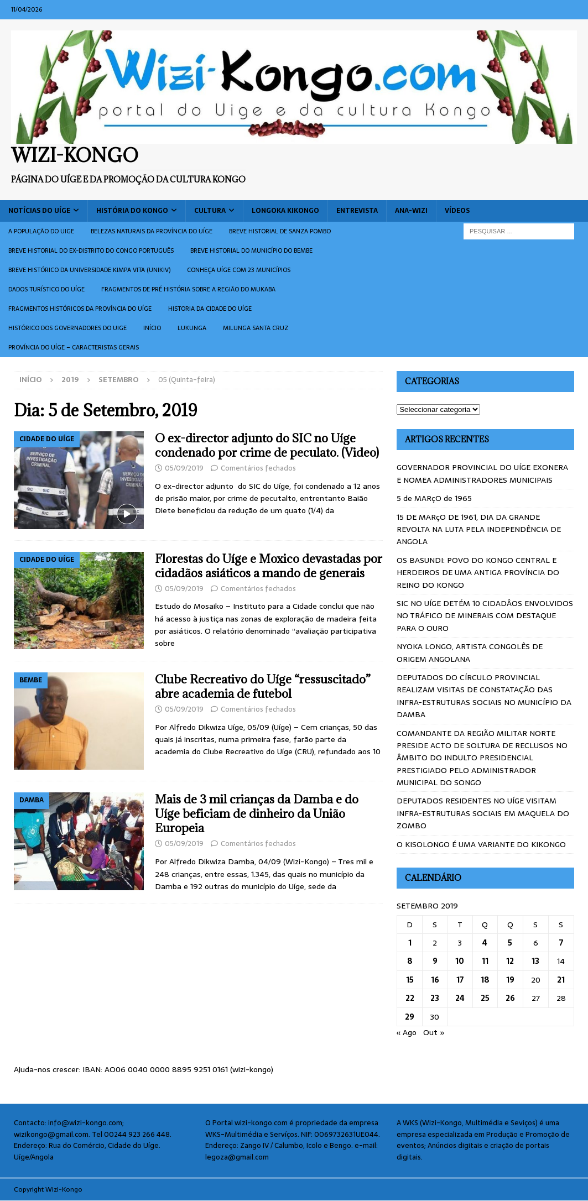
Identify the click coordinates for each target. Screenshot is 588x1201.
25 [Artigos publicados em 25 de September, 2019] (485, 998)
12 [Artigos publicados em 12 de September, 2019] (510, 961)
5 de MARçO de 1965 (434, 498)
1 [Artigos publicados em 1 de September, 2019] (410, 943)
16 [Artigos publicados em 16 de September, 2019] (435, 980)
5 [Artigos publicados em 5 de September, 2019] (510, 943)
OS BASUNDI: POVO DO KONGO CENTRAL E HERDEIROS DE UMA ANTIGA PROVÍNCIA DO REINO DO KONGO (478, 572)
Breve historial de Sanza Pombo (280, 231)
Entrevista (357, 210)
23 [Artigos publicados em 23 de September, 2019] (434, 998)
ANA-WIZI (411, 210)
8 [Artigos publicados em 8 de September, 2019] (410, 961)
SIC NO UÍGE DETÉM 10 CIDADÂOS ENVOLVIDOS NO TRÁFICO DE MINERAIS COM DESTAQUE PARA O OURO (485, 615)
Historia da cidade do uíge (210, 309)
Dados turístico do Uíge (46, 289)
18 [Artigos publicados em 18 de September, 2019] (485, 980)
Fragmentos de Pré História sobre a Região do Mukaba (188, 289)
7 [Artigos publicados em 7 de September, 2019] (561, 943)
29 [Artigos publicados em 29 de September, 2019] (409, 1017)
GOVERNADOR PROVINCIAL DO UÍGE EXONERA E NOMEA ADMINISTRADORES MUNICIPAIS (482, 473)
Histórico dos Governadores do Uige (67, 328)
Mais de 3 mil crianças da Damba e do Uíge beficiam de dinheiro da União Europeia (256, 814)
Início (152, 328)
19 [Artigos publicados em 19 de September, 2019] (510, 980)
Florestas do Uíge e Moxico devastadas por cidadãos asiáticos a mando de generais (268, 566)
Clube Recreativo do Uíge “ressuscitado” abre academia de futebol (263, 686)
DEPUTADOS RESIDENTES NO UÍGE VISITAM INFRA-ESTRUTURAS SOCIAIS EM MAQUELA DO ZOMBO (483, 813)
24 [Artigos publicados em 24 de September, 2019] (460, 998)
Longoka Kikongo (285, 210)
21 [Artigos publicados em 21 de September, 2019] (561, 980)
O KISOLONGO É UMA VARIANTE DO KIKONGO (481, 844)
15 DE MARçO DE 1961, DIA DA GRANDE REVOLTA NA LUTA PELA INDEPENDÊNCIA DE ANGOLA (479, 529)
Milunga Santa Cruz (255, 328)
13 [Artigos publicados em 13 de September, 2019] (535, 961)
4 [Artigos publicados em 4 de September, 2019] (484, 943)
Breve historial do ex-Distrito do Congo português (91, 250)
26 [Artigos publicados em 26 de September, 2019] (510, 998)
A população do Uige (41, 231)
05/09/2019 (184, 468)
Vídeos (457, 210)
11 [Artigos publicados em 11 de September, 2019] (485, 961)
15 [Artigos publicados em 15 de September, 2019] (410, 980)
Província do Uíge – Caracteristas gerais (73, 347)
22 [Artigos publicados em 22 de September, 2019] (409, 998)
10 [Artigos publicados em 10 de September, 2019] (459, 961)
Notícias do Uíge (39, 210)
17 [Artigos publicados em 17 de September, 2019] (460, 980)
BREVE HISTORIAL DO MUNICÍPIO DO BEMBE (251, 250)
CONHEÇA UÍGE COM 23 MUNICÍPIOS (238, 270)
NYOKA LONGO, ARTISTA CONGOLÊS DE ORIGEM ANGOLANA (470, 652)
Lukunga (192, 328)
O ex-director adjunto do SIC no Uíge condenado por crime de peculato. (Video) (267, 445)
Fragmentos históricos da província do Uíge (80, 309)
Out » (434, 1032)
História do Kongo (132, 210)
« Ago (407, 1032)
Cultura (210, 210)
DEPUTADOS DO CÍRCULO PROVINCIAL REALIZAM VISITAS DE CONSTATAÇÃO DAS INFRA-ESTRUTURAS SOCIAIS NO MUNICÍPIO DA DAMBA (484, 695)
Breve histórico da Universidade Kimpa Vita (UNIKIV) (89, 270)
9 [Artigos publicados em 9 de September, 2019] (435, 961)
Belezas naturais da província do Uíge (151, 231)
